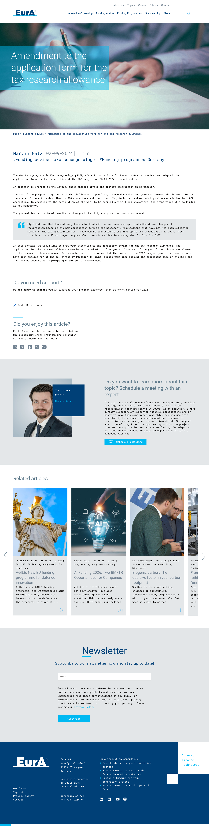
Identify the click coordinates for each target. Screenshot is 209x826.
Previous (8, 556)
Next (201, 556)
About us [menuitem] (118, 5)
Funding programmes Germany (98, 564)
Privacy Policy (84, 707)
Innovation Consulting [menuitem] (80, 13)
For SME (20, 564)
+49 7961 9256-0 (72, 799)
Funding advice (33, 133)
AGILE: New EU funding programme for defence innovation (35, 577)
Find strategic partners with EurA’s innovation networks (123, 772)
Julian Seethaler (26, 560)
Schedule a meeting (129, 441)
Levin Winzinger (142, 560)
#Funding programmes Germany (133, 159)
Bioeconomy (139, 568)
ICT (76, 564)
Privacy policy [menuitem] (23, 795)
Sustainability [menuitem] (152, 13)
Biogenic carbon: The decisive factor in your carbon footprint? (156, 577)
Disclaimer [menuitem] (20, 788)
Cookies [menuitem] (18, 799)
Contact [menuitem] (165, 5)
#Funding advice (33, 159)
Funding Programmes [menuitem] (129, 13)
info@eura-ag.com (72, 795)
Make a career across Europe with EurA (126, 787)
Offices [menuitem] (154, 5)
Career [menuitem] (142, 5)
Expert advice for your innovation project (127, 764)
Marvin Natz (28, 153)
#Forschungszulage (77, 159)
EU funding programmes (42, 564)
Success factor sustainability (151, 564)
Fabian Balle (82, 560)
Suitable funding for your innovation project (121, 779)
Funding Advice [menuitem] (105, 13)
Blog (16, 133)
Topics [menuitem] (131, 5)
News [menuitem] (167, 13)
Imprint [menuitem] (18, 792)
